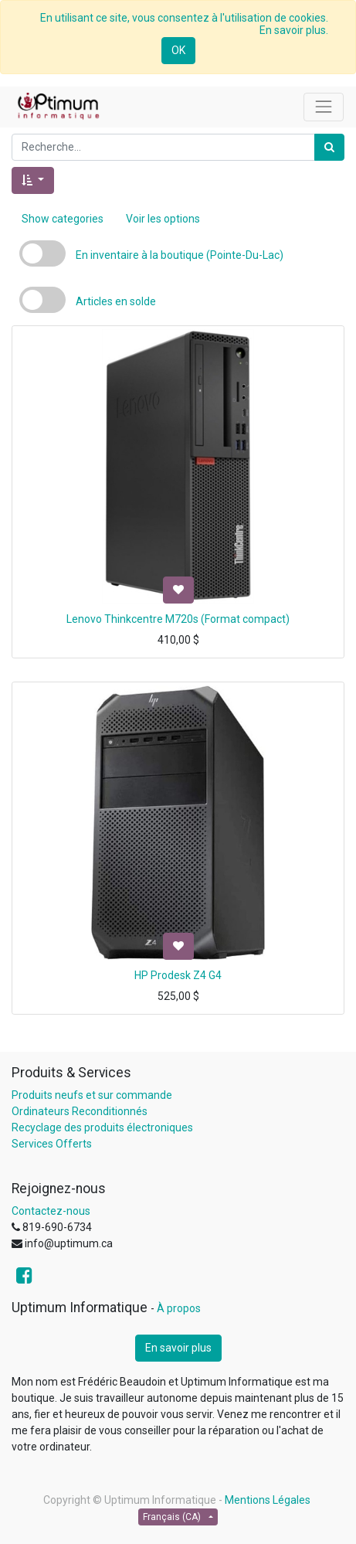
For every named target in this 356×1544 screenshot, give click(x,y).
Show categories (62, 219)
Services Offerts (52, 1144)
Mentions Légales (267, 1500)
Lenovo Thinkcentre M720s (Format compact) (178, 619)
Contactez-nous (51, 1211)
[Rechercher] (329, 147)
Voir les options (163, 219)
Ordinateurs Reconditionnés (79, 1111)
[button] (33, 180)
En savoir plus (178, 1348)
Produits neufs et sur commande (92, 1095)
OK (178, 50)
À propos (179, 1308)
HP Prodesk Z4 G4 (178, 975)
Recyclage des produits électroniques (102, 1127)
